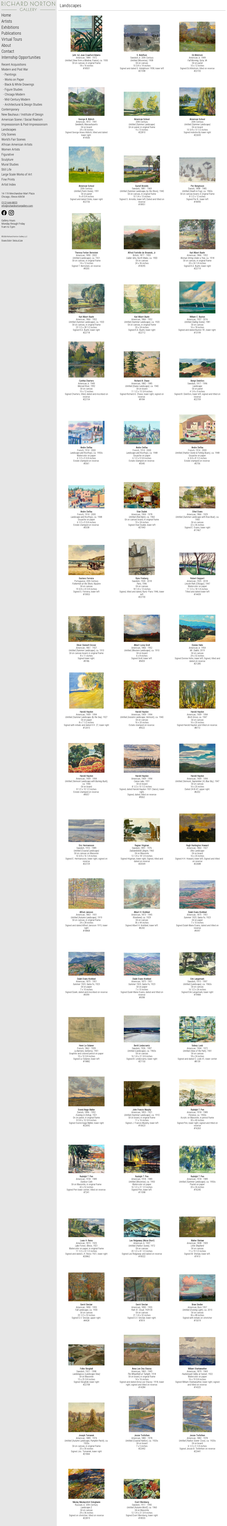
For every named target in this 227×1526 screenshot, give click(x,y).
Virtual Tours (11, 39)
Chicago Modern (15, 94)
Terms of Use (18, 240)
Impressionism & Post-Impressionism (24, 124)
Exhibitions (10, 27)
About (6, 45)
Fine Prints (8, 179)
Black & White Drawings (19, 84)
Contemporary (10, 109)
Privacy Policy (6, 240)
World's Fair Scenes (13, 139)
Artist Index (8, 184)
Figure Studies (13, 89)
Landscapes (8, 129)
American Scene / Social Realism (22, 119)
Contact (7, 51)
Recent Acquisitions (13, 64)
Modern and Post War (14, 69)
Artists (6, 21)
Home (6, 15)
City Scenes (8, 134)
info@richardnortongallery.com (17, 205)
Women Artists (10, 149)
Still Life (6, 169)
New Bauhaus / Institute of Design (22, 114)
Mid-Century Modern (17, 99)
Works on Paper (14, 79)
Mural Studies (10, 164)
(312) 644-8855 (9, 202)
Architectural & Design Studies (23, 104)
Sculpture (7, 159)
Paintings (10, 74)
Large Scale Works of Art (16, 174)
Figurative (7, 154)
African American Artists (16, 144)
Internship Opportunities (21, 57)
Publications (11, 33)
